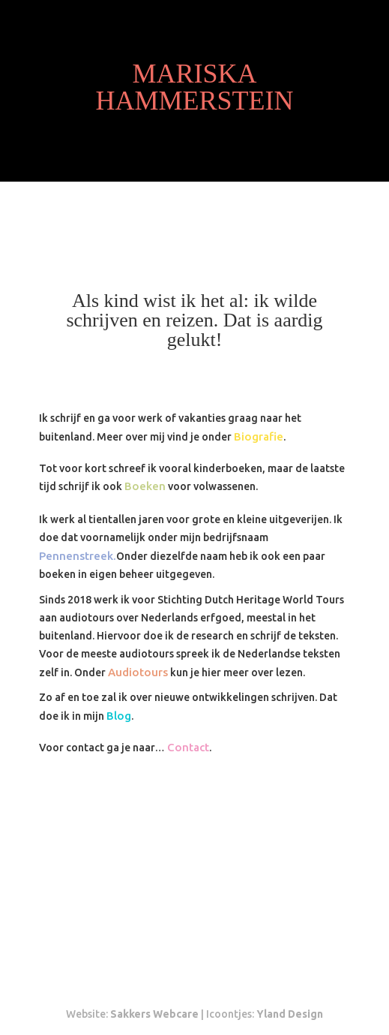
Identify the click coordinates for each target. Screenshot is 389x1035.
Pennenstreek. (77, 555)
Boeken (145, 486)
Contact (188, 747)
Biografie (258, 436)
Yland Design (289, 1014)
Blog (118, 715)
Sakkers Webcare (154, 1014)
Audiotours (138, 672)
